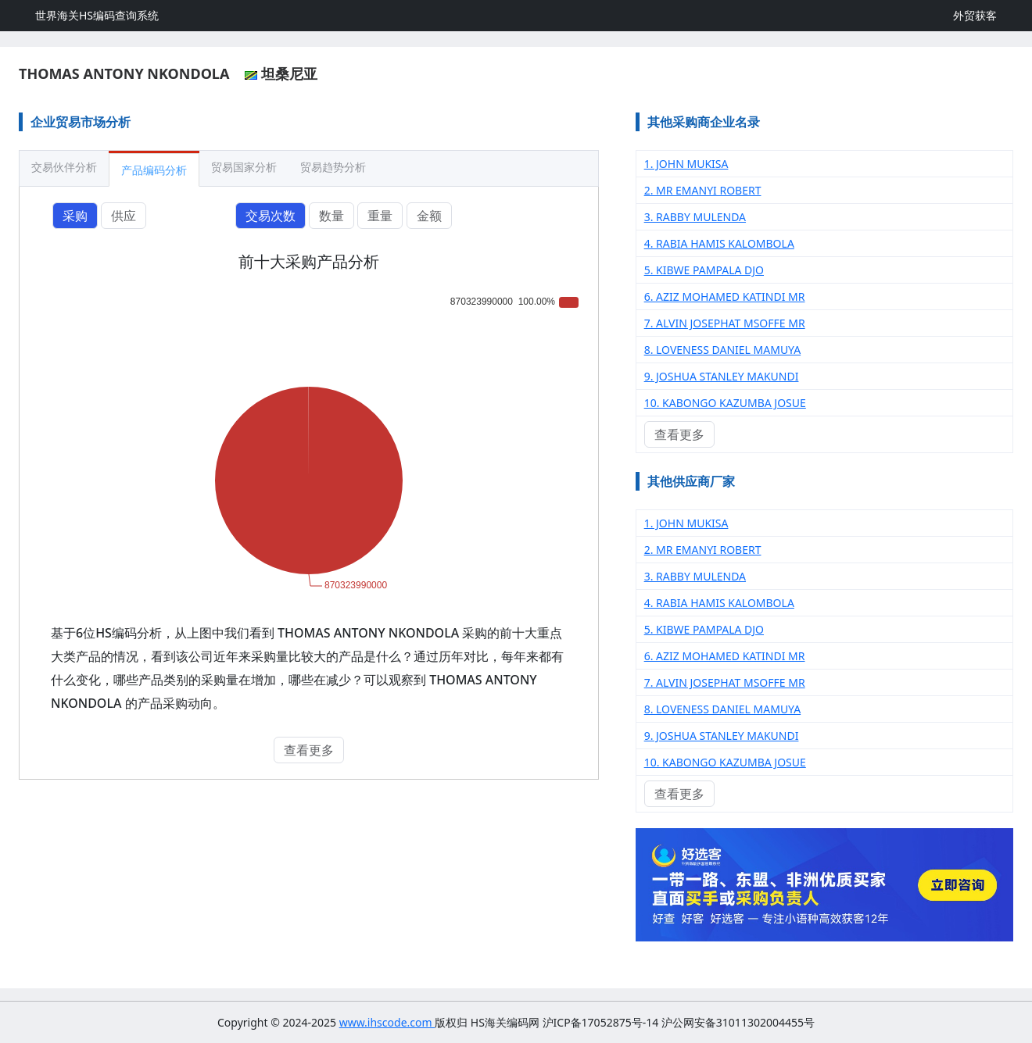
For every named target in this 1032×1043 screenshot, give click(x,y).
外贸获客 (975, 15)
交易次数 (270, 215)
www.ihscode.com (387, 1022)
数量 (331, 215)
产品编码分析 (154, 170)
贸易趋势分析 (333, 166)
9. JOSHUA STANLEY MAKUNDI (721, 376)
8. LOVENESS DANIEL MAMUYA (722, 349)
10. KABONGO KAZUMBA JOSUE (725, 402)
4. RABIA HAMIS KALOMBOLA (719, 243)
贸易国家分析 (244, 166)
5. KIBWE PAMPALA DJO (704, 270)
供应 (123, 215)
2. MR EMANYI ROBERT (702, 190)
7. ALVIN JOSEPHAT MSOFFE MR (724, 323)
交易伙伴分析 (64, 166)
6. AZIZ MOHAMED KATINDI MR (724, 296)
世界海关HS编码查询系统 (97, 15)
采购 (75, 215)
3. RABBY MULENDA (695, 216)
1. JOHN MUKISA (686, 163)
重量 (379, 215)
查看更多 (309, 750)
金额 (429, 215)
